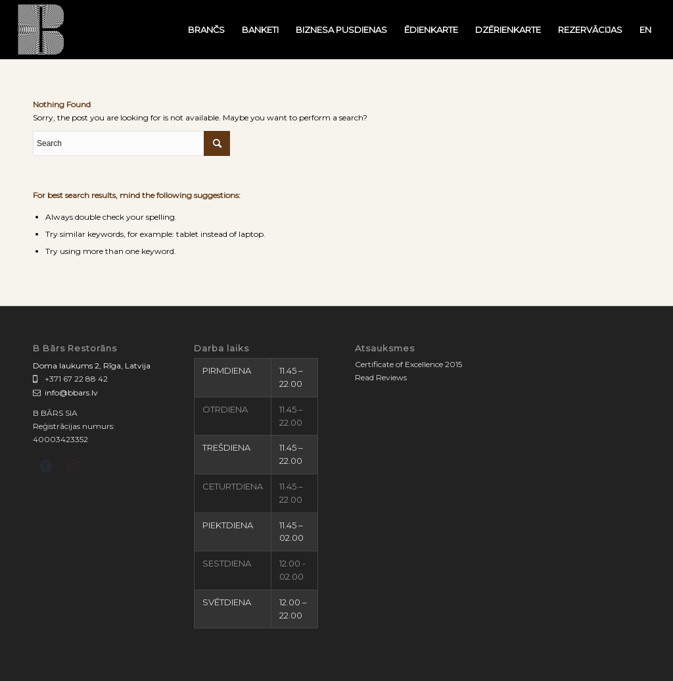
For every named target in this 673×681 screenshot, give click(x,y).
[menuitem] (206, 30)
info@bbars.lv (71, 392)
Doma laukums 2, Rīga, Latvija (92, 365)
